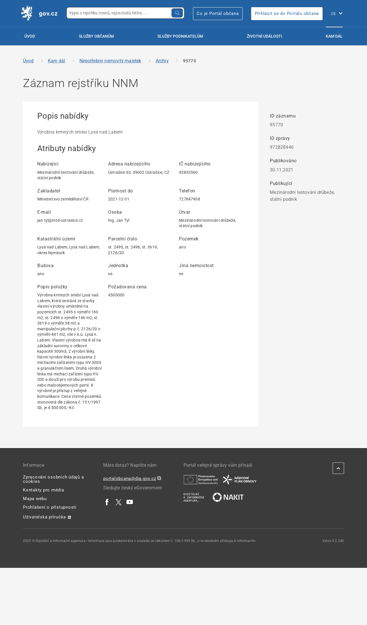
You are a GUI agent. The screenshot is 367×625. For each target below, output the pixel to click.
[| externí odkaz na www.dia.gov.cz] (194, 496)
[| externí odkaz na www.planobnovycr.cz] (239, 479)
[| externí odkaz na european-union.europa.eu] (201, 479)
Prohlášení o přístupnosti (50, 507)
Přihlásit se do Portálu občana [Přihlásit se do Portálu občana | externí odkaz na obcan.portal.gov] (287, 13)
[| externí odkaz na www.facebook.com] (107, 501)
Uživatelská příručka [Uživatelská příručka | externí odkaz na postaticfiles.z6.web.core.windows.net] (44, 517)
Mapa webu (35, 498)
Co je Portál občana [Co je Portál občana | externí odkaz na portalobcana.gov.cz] (218, 13)
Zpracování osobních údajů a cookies (53, 479)
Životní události (264, 36)
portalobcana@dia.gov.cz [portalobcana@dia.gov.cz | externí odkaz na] (129, 478)
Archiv (162, 60)
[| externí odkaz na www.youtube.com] (130, 501)
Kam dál (334, 36)
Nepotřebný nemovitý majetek (110, 60)
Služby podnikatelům (180, 36)
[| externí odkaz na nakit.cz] (228, 496)
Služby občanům (96, 36)
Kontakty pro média (43, 490)
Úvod (29, 36)
